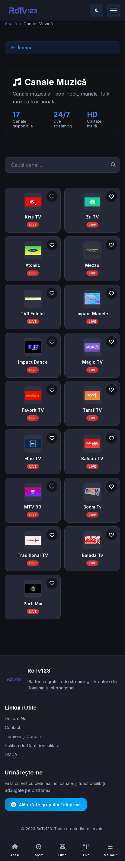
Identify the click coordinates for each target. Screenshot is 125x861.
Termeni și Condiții (23, 736)
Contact (12, 727)
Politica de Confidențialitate (32, 745)
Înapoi (21, 47)
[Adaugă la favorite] (51, 196)
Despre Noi (16, 718)
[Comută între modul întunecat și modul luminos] (96, 10)
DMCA (11, 754)
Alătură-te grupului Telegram (46, 804)
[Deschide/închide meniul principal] (113, 10)
